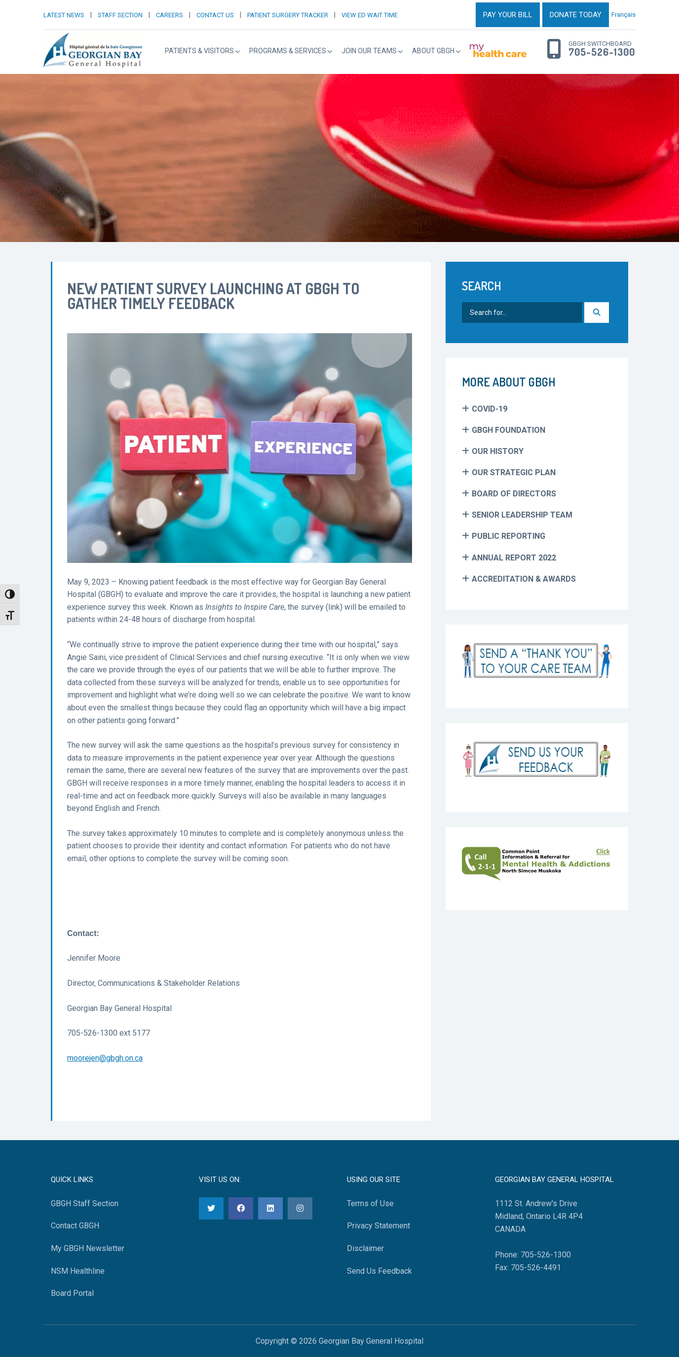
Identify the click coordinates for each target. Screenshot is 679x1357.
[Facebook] (240, 1208)
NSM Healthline (78, 1271)
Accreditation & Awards (524, 579)
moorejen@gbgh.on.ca (105, 1058)
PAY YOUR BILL (507, 14)
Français (623, 14)
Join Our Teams (369, 51)
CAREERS (169, 15)
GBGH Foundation (508, 430)
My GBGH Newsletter (87, 1248)
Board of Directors (514, 493)
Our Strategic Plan (514, 472)
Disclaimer (365, 1248)
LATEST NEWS (63, 15)
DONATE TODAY (576, 14)
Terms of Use (370, 1203)
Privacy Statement (378, 1225)
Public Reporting (508, 536)
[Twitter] (211, 1208)
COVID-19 (489, 409)
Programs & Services (287, 51)
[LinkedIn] (270, 1208)
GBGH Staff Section (84, 1203)
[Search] (596, 312)
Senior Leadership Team (522, 515)
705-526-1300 (601, 52)
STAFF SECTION (120, 15)
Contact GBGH (75, 1225)
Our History (498, 451)
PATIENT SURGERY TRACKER (287, 15)
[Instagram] (300, 1208)
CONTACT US (215, 15)
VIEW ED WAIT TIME (369, 15)
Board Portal (72, 1293)
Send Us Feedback (379, 1271)
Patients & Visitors (199, 51)
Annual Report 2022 (514, 557)
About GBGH (433, 51)
